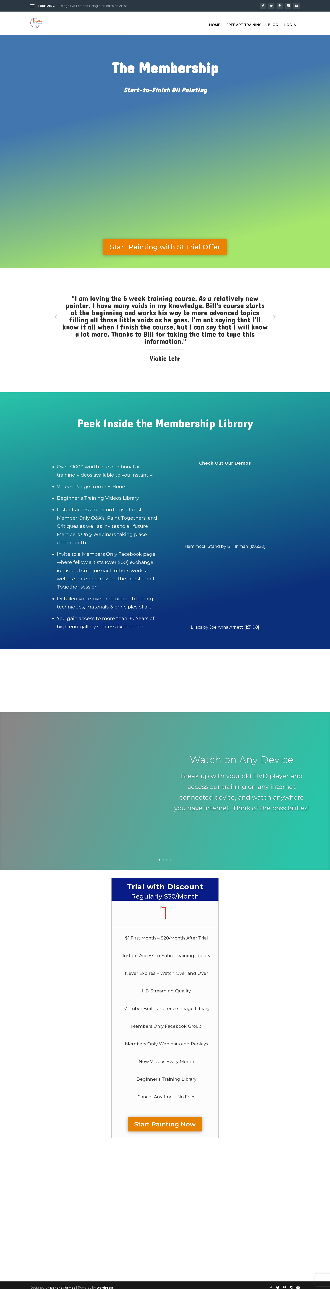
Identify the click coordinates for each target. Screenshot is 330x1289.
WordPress (105, 1283)
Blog (273, 21)
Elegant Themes (62, 1283)
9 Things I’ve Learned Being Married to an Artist (92, 6)
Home (214, 21)
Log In (290, 21)
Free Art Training (244, 21)
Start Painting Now (165, 1120)
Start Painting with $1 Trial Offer (165, 243)
